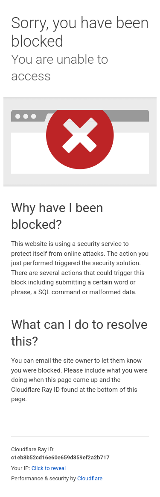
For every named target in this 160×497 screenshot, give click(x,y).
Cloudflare (89, 478)
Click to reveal (49, 468)
